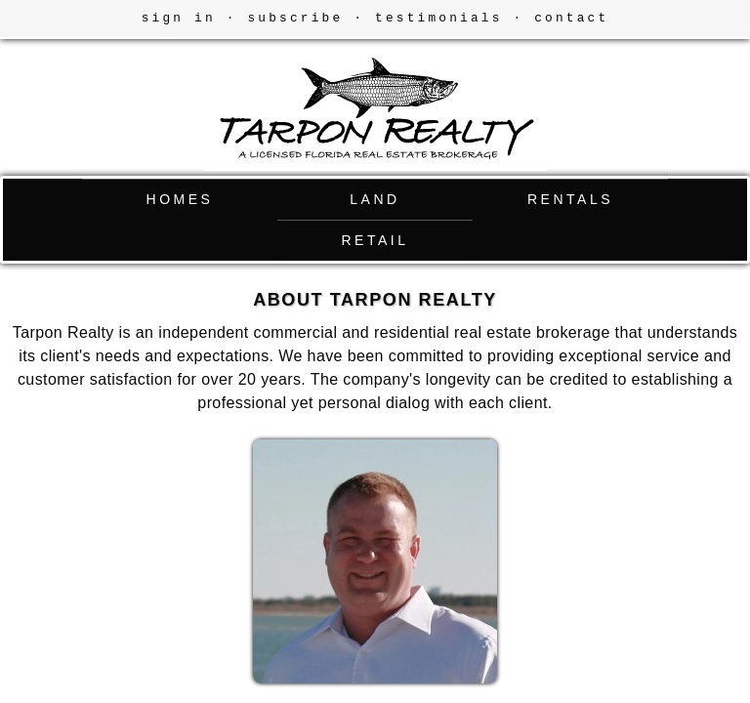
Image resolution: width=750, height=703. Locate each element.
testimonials (439, 18)
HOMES (180, 199)
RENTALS (570, 199)
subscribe (295, 18)
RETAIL (375, 240)
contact (571, 18)
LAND (374, 199)
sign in (179, 18)
